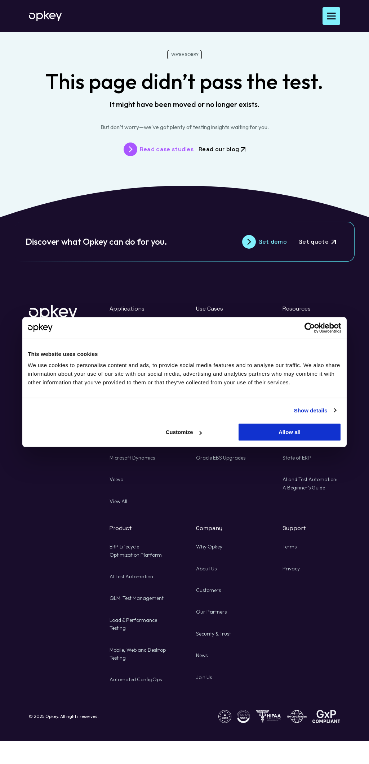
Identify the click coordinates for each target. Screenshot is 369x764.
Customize (184, 432)
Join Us (204, 677)
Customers (208, 590)
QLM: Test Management (137, 598)
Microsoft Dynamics (132, 458)
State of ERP (297, 458)
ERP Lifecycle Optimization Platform (136, 550)
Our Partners (211, 612)
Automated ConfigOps (136, 679)
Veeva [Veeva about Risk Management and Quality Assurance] (117, 479)
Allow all (290, 432)
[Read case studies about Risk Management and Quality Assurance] (158, 149)
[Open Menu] (331, 16)
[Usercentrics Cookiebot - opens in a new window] (309, 327)
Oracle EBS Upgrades (220, 458)
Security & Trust (213, 633)
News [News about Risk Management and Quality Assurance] (202, 655)
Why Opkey (209, 546)
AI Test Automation (131, 576)
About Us (206, 568)
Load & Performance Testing (133, 624)
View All (118, 501)
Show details (311, 410)
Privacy (291, 568)
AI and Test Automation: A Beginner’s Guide (310, 483)
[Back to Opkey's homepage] (45, 16)
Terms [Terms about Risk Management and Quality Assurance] (290, 546)
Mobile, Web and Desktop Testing (138, 654)
